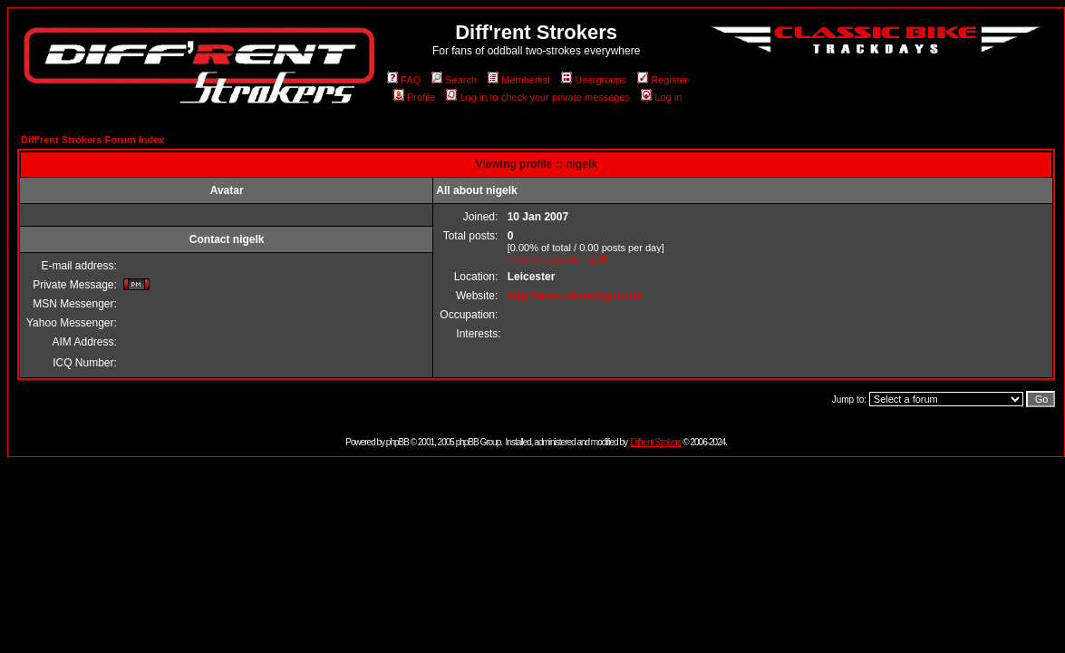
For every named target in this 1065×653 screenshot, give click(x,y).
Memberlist (519, 79)
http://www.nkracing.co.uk (575, 295)
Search (454, 79)
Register (662, 79)
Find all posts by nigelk (558, 258)
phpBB (397, 442)
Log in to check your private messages (538, 97)
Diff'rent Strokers (656, 442)
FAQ (404, 79)
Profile (414, 97)
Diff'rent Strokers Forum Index (92, 139)
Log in (661, 97)
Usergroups (593, 79)
